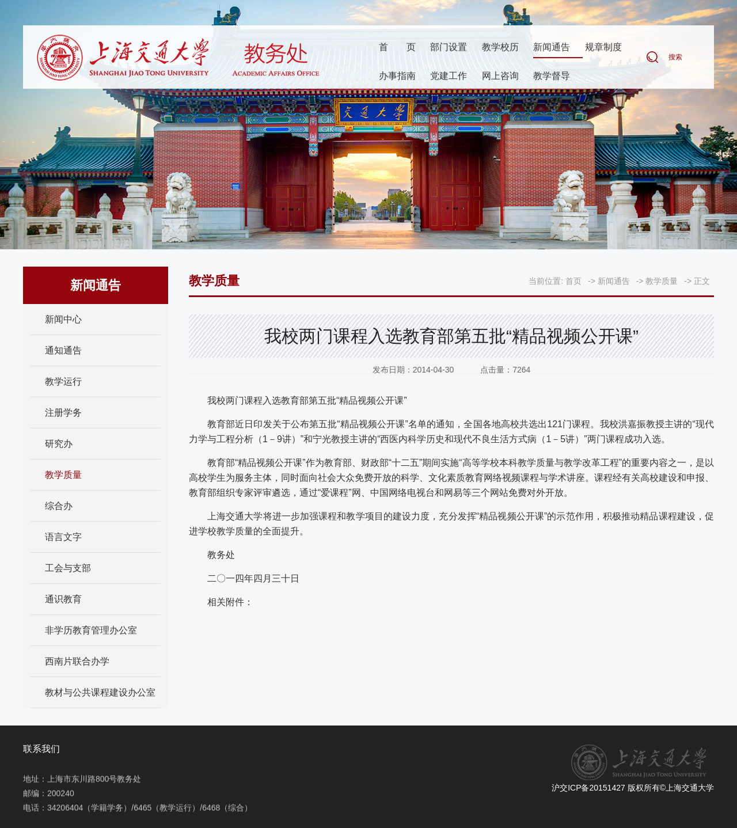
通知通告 (63, 350)
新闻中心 (63, 319)
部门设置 (448, 47)
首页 (397, 47)
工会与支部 (68, 568)
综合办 (59, 506)
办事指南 (397, 76)
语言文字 (63, 537)
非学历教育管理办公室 (91, 630)
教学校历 (500, 47)
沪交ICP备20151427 (588, 787)
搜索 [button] (675, 58)
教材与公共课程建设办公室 (100, 692)
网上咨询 (500, 76)
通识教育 (63, 599)
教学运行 (63, 381)
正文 (702, 281)
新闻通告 (551, 47)
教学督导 (551, 76)
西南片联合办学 (77, 661)
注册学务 (63, 412)
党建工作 (448, 76)
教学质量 (63, 475)
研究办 (59, 444)
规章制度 (603, 47)
